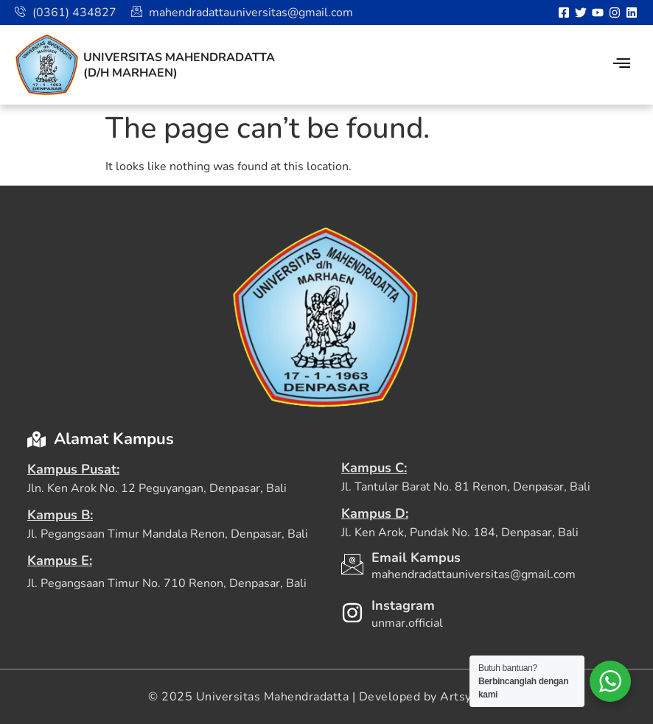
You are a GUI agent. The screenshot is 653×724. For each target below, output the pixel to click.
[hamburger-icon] (621, 65)
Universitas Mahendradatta (179, 57)
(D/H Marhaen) (130, 73)
